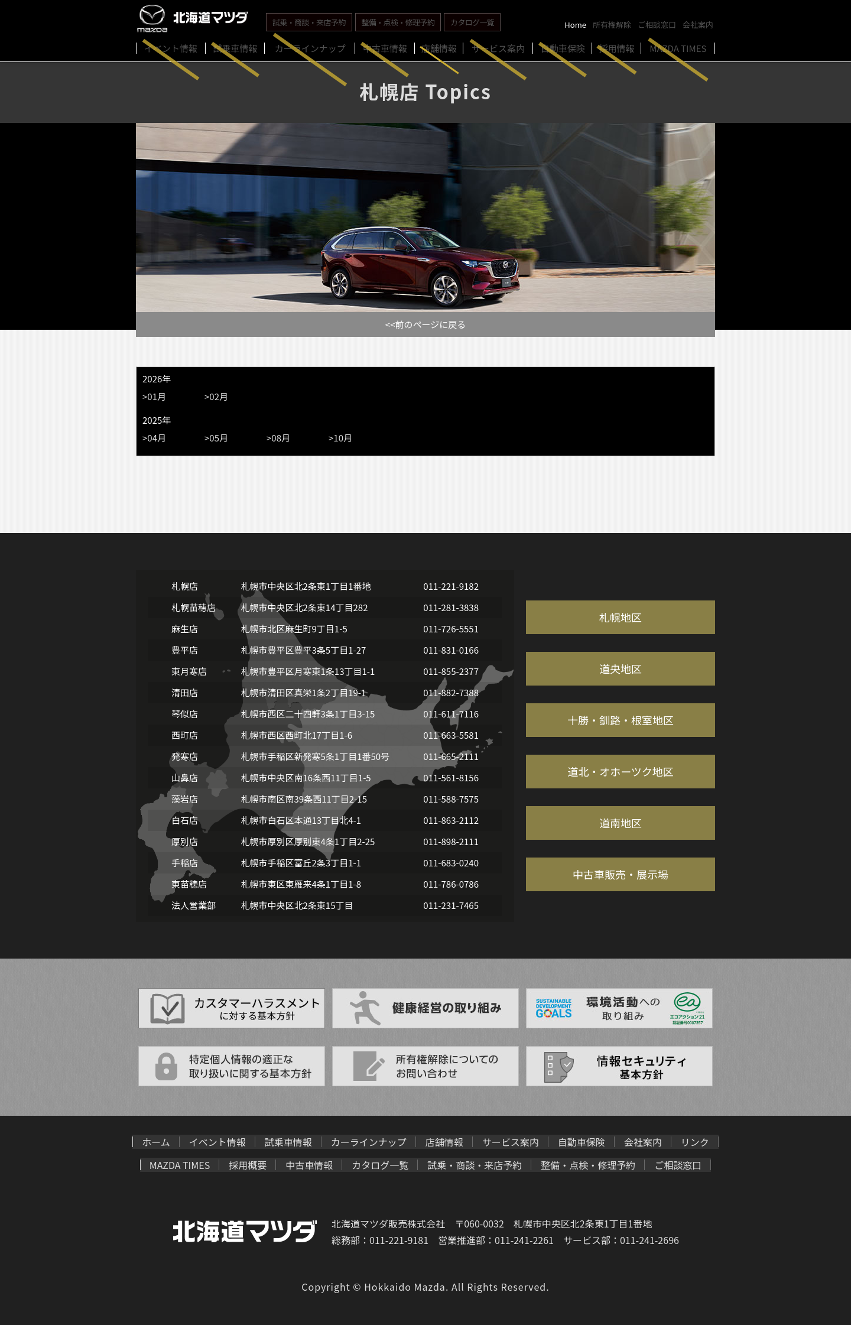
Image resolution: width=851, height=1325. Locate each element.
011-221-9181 (398, 1240)
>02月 (216, 396)
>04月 (154, 437)
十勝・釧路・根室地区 (620, 720)
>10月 (340, 437)
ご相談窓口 (657, 24)
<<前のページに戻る (425, 324)
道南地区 (620, 822)
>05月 (216, 437)
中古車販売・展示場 (620, 874)
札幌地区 (620, 617)
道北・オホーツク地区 (620, 771)
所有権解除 (612, 24)
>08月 (278, 437)
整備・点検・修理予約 (398, 22)
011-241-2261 (524, 1240)
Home (575, 24)
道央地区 (620, 668)
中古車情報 (309, 1165)
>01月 (154, 396)
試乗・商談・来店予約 (309, 22)
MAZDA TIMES (180, 1165)
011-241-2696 (649, 1240)
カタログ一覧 (472, 22)
